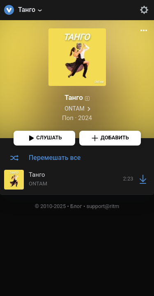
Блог (76, 206)
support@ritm (103, 206)
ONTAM (74, 108)
